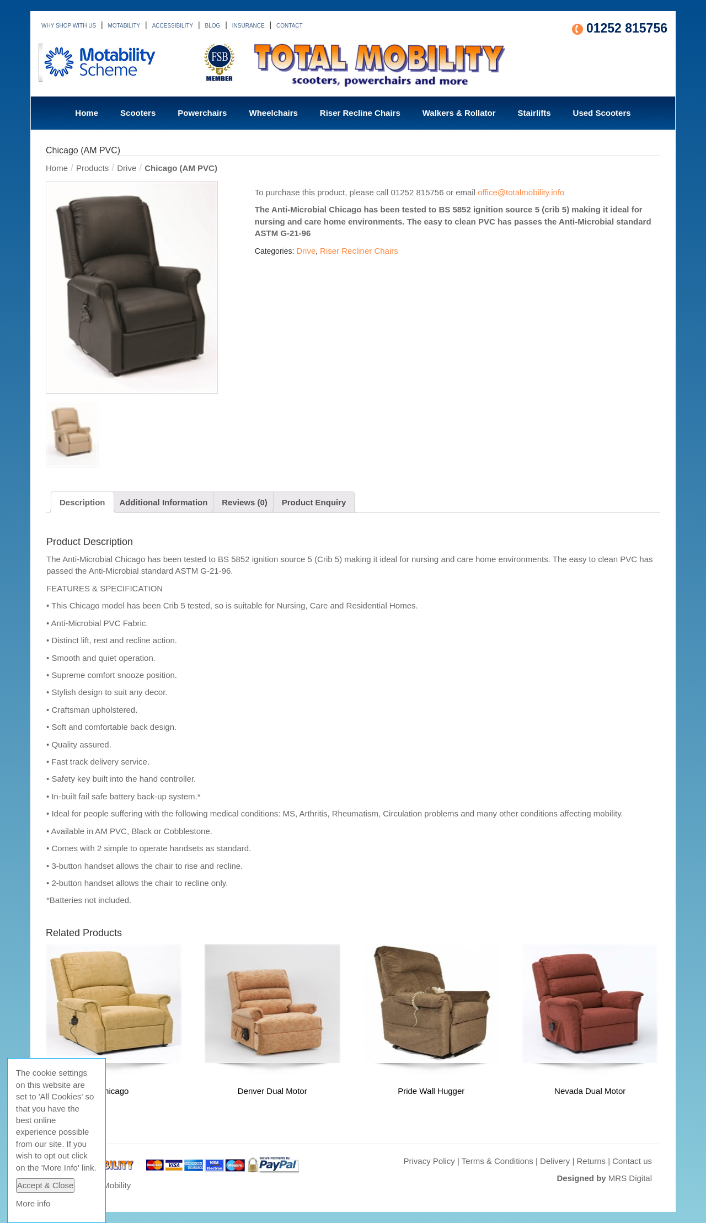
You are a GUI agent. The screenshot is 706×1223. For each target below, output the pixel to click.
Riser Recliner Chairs (359, 250)
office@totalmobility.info (521, 192)
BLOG (213, 26)
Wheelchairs (273, 113)
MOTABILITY (124, 26)
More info (33, 1203)
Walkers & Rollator (459, 113)
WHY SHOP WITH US (68, 26)
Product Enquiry (314, 502)
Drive (126, 168)
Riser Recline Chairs (360, 113)
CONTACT (289, 26)
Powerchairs (202, 113)
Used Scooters (602, 113)
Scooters (138, 113)
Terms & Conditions (497, 1161)
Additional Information (163, 502)
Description (82, 502)
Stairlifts (534, 113)
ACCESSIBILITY (172, 26)
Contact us (632, 1161)
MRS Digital (630, 1178)
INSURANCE (248, 26)
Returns (591, 1161)
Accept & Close (45, 1185)
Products (92, 168)
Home (86, 113)
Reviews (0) (245, 502)
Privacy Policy (428, 1161)
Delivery (555, 1161)
